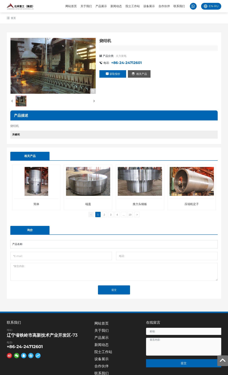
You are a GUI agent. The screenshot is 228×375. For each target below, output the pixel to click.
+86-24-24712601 (126, 63)
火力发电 (121, 56)
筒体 (36, 204)
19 (130, 214)
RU (216, 6)
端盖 (88, 204)
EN (211, 6)
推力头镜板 (140, 204)
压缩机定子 (192, 204)
